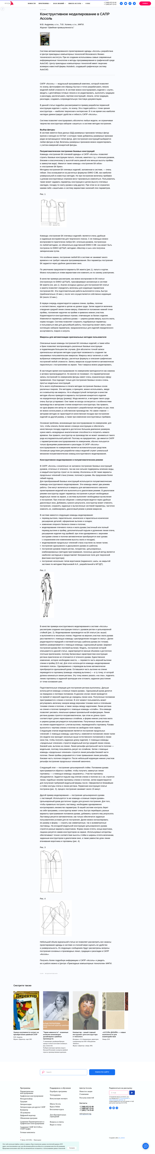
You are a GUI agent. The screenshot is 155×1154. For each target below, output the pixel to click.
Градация (23, 1103)
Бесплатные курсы (57, 1111)
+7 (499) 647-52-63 (110, 4)
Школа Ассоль (55, 1106)
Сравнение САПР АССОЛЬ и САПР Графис (31, 1130)
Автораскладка (25, 1106)
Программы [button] (44, 3)
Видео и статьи (55, 1127)
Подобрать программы (58, 1093)
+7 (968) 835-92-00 (110, 2)
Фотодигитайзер (26, 1101)
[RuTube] (130, 3)
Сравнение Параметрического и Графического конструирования (32, 1124)
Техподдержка (55, 1097)
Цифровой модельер (27, 1117)
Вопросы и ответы (57, 1124)
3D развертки (25, 1114)
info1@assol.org (85, 1116)
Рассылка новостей (86, 1100)
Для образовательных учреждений (58, 1117)
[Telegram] (134, 3)
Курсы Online (55, 1109)
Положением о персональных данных (119, 1100)
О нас (88, 3)
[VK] (121, 3)
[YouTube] (125, 3)
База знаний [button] (58, 3)
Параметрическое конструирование (27, 1094)
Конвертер (24, 1112)
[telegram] (117, 1110)
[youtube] (113, 1110)
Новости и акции (85, 1093)
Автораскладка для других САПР (32, 1109)
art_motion (122, 1139)
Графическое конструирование (31, 1098)
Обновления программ (28, 1120)
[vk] (110, 1110)
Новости (32, 3)
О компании (84, 1096)
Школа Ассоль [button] (74, 3)
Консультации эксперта (58, 1100)
